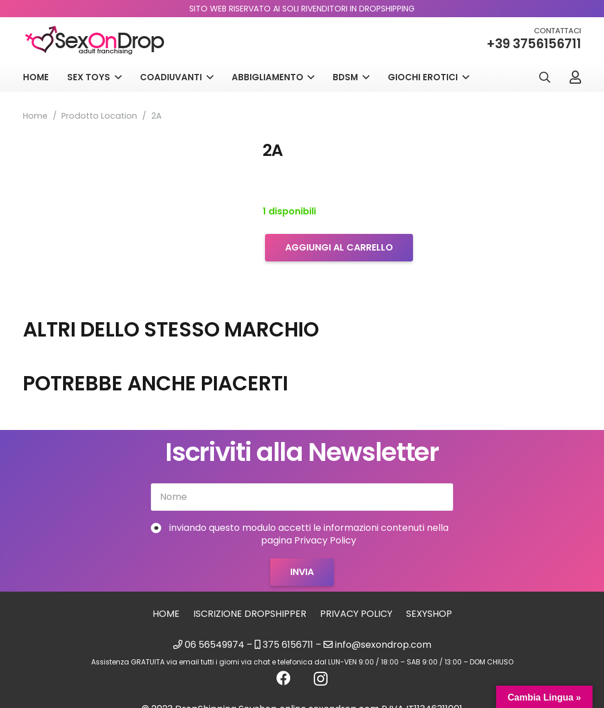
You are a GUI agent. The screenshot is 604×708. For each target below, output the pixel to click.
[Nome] (302, 497)
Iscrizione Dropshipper (249, 613)
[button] (544, 78)
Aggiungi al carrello (339, 247)
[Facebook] (283, 678)
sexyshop (429, 613)
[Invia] (302, 572)
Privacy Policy (356, 613)
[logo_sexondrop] (94, 40)
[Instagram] (321, 679)
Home (35, 116)
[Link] (575, 77)
